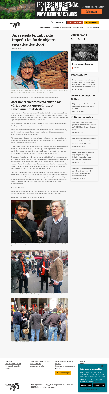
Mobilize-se (77, 27)
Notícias (56, 27)
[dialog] (92, 378)
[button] (52, 22)
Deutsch (83, 361)
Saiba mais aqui (91, 11)
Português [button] (60, 22)
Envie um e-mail (35, 364)
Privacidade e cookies (12, 366)
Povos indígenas (91, 27)
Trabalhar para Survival (13, 364)
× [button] (104, 366)
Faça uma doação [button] (91, 22)
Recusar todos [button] (99, 385)
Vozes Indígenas (75, 22)
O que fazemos (44, 27)
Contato (8, 368)
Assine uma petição (37, 366)
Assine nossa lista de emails (40, 361)
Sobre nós (66, 27)
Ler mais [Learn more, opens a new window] (96, 381)
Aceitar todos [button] (86, 385)
